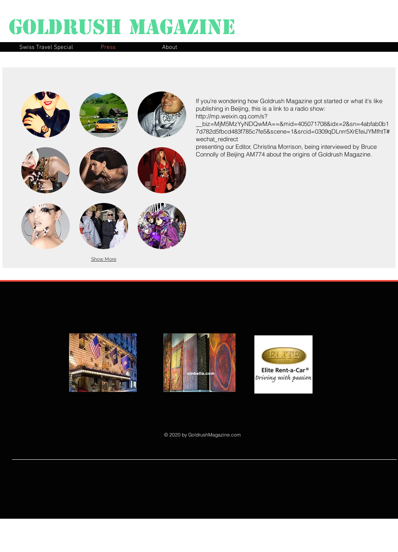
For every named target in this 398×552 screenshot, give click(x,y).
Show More (103, 259)
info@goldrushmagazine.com (300, 501)
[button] (45, 114)
